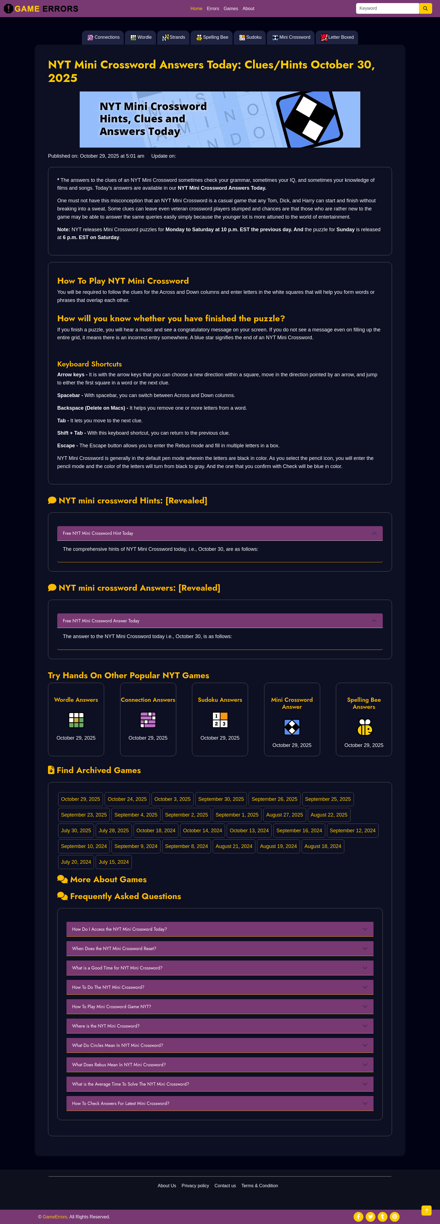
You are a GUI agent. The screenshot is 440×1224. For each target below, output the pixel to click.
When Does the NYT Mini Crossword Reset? (114, 948)
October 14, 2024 (202, 830)
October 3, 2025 (172, 799)
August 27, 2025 (284, 815)
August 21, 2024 (234, 846)
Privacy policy (195, 1185)
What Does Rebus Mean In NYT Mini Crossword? (119, 1065)
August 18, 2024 (322, 846)
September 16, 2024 (299, 830)
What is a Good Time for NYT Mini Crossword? (117, 968)
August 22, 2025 (329, 815)
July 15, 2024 (114, 862)
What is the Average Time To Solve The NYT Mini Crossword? (130, 1084)
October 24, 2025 (127, 799)
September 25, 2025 (328, 799)
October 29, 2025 (80, 799)
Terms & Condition (259, 1185)
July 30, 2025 (76, 830)
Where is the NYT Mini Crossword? (106, 1026)
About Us (167, 1185)
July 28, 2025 (114, 830)
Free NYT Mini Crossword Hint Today (98, 533)
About (249, 8)
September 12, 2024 (352, 830)
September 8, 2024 (186, 846)
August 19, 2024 (278, 846)
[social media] (358, 1217)
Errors (213, 8)
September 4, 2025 (135, 815)
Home (197, 8)
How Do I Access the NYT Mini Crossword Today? (119, 929)
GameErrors (55, 1216)
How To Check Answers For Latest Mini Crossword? (120, 1103)
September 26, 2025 (274, 799)
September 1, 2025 (237, 815)
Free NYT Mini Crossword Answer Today (101, 621)
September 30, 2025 (221, 799)
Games (231, 8)
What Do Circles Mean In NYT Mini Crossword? (117, 1045)
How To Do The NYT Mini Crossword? (108, 987)
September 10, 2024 (84, 846)
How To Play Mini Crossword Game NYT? (111, 1006)
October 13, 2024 (249, 830)
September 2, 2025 (186, 815)
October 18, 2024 (155, 830)
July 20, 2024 (76, 862)
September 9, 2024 (135, 846)
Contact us (225, 1185)
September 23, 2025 (84, 815)
